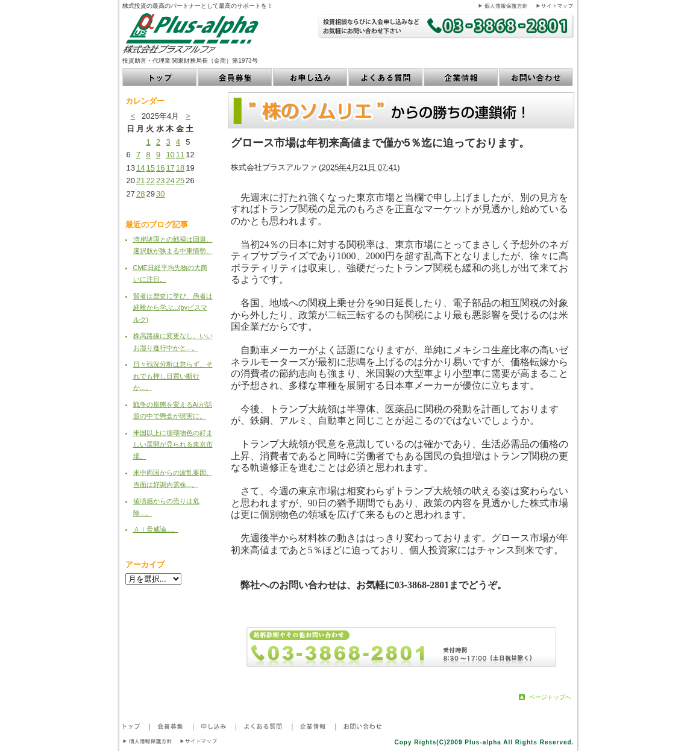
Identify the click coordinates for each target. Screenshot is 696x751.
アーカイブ (145, 564)
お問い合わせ (536, 77)
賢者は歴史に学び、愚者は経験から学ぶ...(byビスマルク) (173, 307)
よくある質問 (386, 77)
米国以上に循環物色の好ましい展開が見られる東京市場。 (173, 444)
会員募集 (235, 77)
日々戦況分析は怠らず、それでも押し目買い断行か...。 (173, 375)
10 (170, 154)
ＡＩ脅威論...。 (155, 529)
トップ (160, 77)
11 (180, 154)
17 (170, 167)
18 (180, 167)
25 (180, 180)
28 (140, 193)
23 (160, 180)
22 (150, 180)
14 (140, 167)
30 (160, 193)
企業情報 (461, 77)
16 (160, 167)
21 (140, 180)
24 (170, 180)
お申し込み (310, 77)
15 (150, 167)
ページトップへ (550, 697)
